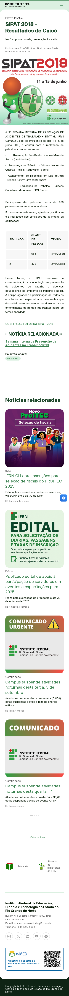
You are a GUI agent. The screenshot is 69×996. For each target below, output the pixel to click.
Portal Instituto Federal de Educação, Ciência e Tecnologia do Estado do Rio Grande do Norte (22, 5)
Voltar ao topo (37, 837)
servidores (13, 358)
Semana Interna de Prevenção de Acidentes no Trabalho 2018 (31, 343)
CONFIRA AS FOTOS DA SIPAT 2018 (29, 324)
